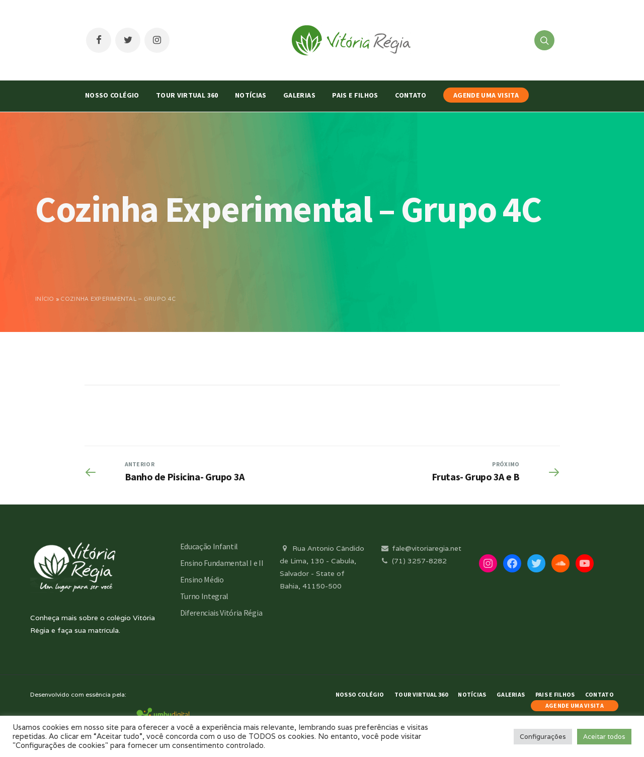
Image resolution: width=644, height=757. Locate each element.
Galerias (299, 95)
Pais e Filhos (355, 95)
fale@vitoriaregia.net (420, 548)
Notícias (251, 95)
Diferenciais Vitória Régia (221, 613)
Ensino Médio (202, 579)
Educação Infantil (209, 546)
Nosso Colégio (112, 95)
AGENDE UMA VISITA (486, 95)
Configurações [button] (543, 736)
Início (44, 298)
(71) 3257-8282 (413, 560)
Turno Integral (204, 596)
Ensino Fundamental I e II (222, 563)
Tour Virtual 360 (187, 95)
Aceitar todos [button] (604, 736)
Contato (410, 95)
